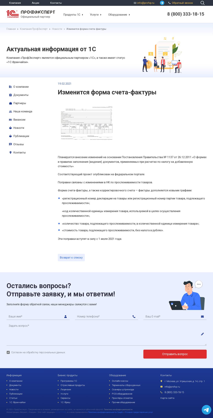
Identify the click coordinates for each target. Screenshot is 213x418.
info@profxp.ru (145, 2)
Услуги (94, 14)
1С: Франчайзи (17, 402)
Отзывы (18, 144)
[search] (202, 3)
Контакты (56, 2)
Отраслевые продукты (73, 385)
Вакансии (19, 119)
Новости (18, 128)
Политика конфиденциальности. (118, 409)
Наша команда (22, 111)
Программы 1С (69, 380)
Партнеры (19, 103)
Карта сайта (167, 398)
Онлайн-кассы (120, 380)
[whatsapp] (162, 3)
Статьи (13, 398)
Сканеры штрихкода (123, 389)
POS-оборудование (122, 393)
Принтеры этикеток (122, 398)
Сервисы (65, 398)
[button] (82, 15)
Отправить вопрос (175, 354)
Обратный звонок (180, 2)
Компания (15, 2)
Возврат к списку (71, 257)
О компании (21, 86)
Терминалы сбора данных (126, 385)
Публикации (21, 136)
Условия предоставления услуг (139, 412)
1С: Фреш (65, 402)
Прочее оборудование (123, 402)
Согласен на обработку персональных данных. (38, 352)
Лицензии (66, 389)
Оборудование (117, 14)
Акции (35, 2)
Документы (21, 95)
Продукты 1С (71, 14)
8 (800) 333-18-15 (174, 392)
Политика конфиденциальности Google (105, 412)
